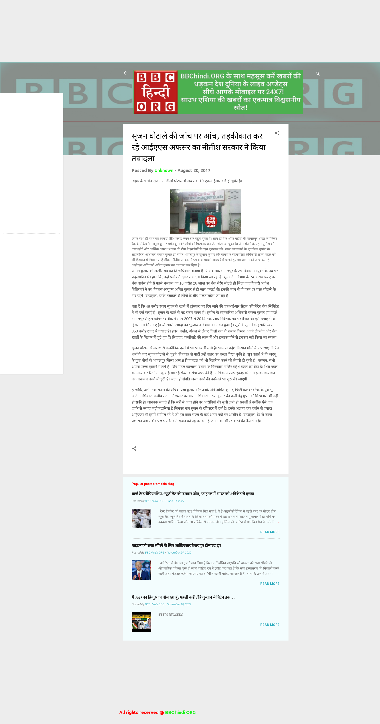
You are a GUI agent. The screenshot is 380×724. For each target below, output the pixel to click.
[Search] (317, 74)
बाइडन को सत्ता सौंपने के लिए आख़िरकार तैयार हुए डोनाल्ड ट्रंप (176, 545)
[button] (277, 133)
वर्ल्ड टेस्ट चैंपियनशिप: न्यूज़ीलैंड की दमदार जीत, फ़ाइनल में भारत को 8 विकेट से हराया (193, 494)
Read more (270, 532)
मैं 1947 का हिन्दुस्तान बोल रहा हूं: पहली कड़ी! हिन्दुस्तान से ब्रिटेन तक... (183, 597)
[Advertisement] (133, 31)
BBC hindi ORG (180, 712)
